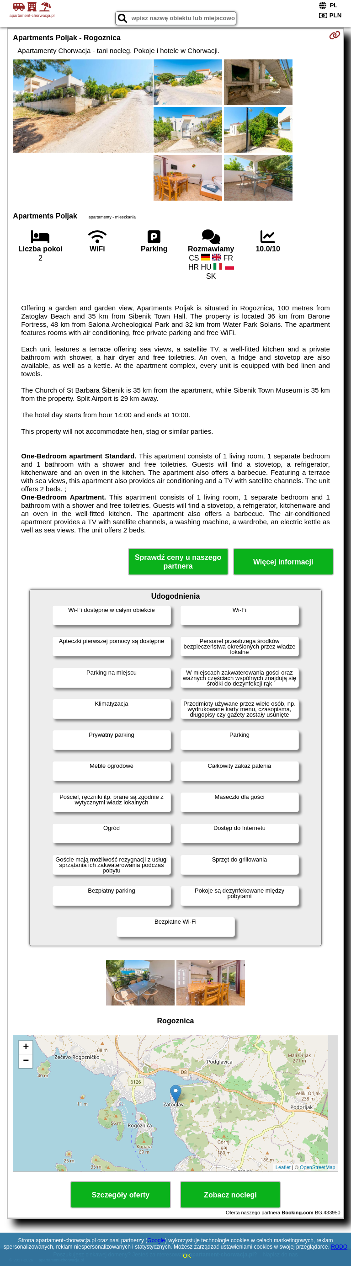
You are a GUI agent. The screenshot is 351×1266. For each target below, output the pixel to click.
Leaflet (283, 1167)
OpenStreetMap (317, 1167)
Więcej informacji (283, 562)
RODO (339, 1247)
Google (156, 1240)
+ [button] (26, 1047)
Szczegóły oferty (120, 1195)
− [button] (26, 1061)
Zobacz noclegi (230, 1195)
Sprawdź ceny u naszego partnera (178, 561)
